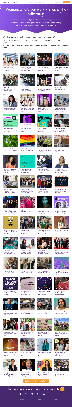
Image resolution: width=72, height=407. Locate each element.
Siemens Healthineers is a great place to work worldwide (27, 334)
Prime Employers (6, 401)
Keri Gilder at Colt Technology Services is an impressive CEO (61, 171)
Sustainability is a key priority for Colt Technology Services (10, 150)
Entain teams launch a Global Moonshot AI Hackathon (60, 374)
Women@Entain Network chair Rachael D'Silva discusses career (44, 110)
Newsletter (22, 399)
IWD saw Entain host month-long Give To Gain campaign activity (10, 89)
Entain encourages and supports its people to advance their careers (43, 313)
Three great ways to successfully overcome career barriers (9, 69)
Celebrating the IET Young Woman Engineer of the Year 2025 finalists (27, 273)
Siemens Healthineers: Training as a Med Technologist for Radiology (27, 374)
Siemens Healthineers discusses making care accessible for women (43, 252)
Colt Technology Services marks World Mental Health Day (61, 273)
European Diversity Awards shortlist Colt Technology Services (10, 354)
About (55, 399)
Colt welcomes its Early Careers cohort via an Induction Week (26, 232)
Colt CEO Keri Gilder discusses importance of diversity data (44, 130)
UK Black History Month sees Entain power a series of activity (10, 293)
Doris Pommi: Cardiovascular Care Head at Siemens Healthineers (10, 313)
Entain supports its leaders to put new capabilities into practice (27, 110)
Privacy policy (40, 399)
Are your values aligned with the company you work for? (27, 354)
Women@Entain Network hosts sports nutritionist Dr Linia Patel (10, 171)
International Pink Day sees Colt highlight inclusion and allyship (61, 69)
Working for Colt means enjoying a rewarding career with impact (27, 313)
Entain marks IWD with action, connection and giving (26, 130)
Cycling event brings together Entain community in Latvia (61, 334)
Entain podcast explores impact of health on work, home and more (44, 89)
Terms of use (40, 401)
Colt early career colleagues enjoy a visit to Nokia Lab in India (27, 191)
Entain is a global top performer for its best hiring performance (10, 130)
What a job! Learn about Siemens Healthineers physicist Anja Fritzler (9, 374)
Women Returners (7, 402)
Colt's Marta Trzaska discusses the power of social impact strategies (60, 211)
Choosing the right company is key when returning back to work (26, 252)
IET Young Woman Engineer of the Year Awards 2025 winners (43, 191)
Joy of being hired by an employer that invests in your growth (61, 354)
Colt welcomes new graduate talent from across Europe (10, 334)
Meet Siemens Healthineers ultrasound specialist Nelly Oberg (44, 354)
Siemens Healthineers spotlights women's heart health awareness (61, 110)
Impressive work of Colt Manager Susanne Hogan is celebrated (61, 313)
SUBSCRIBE (66, 2)
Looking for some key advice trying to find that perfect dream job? (26, 69)
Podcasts (22, 401)
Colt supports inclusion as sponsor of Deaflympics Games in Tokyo (44, 232)
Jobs (4, 399)
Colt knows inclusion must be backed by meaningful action (27, 150)
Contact (55, 401)
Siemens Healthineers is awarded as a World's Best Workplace (10, 232)
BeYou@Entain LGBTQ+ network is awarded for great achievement (44, 293)
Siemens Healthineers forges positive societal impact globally (43, 211)
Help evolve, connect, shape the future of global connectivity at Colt (10, 211)
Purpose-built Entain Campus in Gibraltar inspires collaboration (26, 89)
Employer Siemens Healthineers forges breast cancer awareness (61, 293)
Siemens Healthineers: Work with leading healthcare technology (26, 293)
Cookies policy (40, 402)
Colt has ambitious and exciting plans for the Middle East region (26, 171)
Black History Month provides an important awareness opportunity (9, 191)
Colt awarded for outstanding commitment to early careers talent (61, 252)
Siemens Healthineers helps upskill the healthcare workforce (44, 171)
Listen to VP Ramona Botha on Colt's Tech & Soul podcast (44, 374)
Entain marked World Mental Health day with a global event (44, 273)
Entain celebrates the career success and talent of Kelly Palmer (44, 69)
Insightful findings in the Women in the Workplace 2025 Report (61, 191)
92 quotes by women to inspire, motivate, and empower (43, 334)
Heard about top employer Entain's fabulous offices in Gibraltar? (44, 150)
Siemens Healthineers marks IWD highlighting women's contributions (60, 130)
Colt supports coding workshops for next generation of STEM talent (10, 252)
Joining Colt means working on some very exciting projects (61, 150)
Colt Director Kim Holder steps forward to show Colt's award (9, 273)
